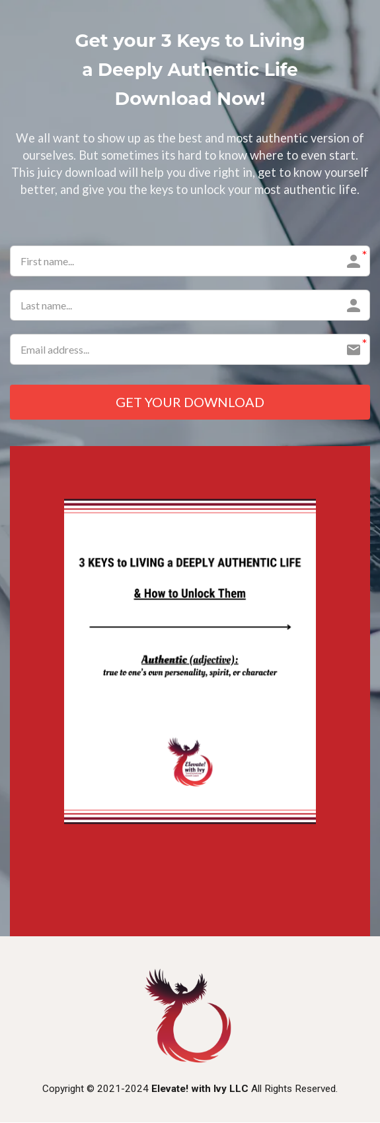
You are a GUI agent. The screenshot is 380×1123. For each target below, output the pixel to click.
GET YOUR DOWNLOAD (190, 402)
